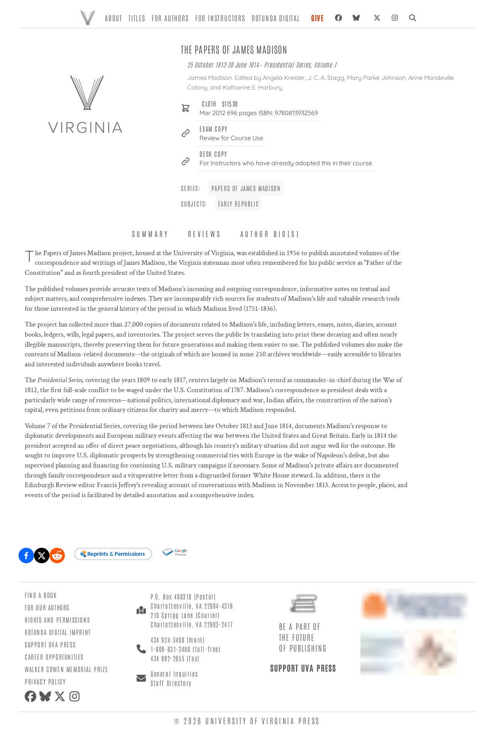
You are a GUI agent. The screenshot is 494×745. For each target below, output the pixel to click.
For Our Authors (47, 607)
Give (317, 17)
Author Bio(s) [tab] (270, 233)
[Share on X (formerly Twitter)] (41, 555)
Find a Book (41, 595)
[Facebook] (338, 17)
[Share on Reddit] (57, 555)
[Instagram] (394, 17)
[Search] (412, 17)
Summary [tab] (150, 233)
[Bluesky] (358, 17)
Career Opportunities (54, 656)
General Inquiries (174, 673)
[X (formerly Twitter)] (377, 17)
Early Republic (238, 203)
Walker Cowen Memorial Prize (66, 669)
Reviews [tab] (205, 233)
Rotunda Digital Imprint (58, 632)
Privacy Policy (45, 681)
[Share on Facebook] (26, 555)
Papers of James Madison (246, 188)
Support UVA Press (50, 644)
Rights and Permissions (57, 619)
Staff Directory (171, 683)
